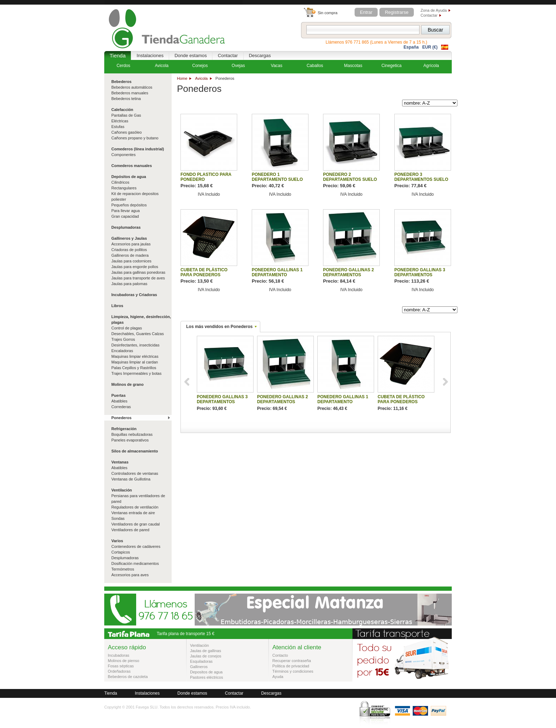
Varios (117, 541)
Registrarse (396, 12)
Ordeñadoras (119, 671)
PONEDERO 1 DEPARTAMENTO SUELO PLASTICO (277, 179)
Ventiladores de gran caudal (135, 524)
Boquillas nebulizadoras (131, 434)
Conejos (200, 65)
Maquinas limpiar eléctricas (135, 356)
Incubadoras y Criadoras (134, 295)
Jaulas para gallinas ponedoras (138, 272)
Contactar (429, 15)
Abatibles (119, 401)
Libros (117, 306)
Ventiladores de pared (130, 530)
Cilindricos (120, 182)
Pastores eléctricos (206, 677)
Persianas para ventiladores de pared (138, 499)
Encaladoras (122, 351)
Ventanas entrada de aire (133, 513)
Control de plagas (126, 328)
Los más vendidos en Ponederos (219, 326)
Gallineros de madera (130, 255)
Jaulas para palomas (129, 284)
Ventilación (121, 490)
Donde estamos (190, 55)
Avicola (201, 78)
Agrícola (431, 65)
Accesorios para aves (130, 575)
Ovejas (238, 65)
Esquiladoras (201, 661)
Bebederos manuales (129, 93)
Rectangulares (124, 188)
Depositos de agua (206, 672)
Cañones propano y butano (135, 138)
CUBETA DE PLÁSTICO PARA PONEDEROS (204, 272)
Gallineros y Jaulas (129, 238)
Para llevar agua (125, 211)
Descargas (260, 55)
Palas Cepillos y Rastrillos (133, 368)
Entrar (366, 12)
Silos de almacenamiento (134, 451)
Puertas (118, 395)
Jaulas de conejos (205, 656)
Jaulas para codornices (131, 261)
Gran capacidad (125, 216)
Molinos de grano (127, 384)
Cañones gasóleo (126, 132)
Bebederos (121, 81)
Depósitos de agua (128, 176)
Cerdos (123, 65)
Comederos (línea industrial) (137, 149)
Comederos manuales (131, 165)
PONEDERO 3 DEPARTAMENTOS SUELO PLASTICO (421, 179)
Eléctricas (119, 121)
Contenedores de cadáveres (135, 546)
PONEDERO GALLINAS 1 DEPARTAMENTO (277, 272)
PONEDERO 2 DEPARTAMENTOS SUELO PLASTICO (350, 179)
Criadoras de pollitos (129, 250)
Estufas (117, 126)
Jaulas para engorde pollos (134, 267)
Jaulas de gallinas (205, 651)
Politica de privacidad (290, 666)
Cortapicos (120, 552)
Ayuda (277, 676)
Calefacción (122, 109)
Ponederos (121, 418)
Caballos (315, 65)
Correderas (121, 407)
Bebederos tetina (126, 98)
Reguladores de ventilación (135, 507)
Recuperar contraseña (291, 660)
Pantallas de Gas (126, 115)
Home (182, 78)
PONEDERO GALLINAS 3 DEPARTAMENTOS (419, 272)
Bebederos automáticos (131, 87)
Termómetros (122, 569)
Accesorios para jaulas (131, 244)
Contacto (280, 655)
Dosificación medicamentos (135, 563)
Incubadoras (118, 655)
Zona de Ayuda (434, 10)
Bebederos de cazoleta (128, 676)
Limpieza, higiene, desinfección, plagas (141, 319)
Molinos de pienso (123, 660)
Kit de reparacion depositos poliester (135, 196)
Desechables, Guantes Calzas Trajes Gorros (137, 336)
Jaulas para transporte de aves (138, 278)
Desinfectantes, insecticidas (135, 345)
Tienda (118, 55)
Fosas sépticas (121, 666)
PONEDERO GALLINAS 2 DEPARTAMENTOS (348, 272)
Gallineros (199, 667)
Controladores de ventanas (134, 473)
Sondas (117, 518)
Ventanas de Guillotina (130, 479)
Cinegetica (392, 65)
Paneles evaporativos (130, 440)
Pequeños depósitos (129, 205)
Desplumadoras (126, 227)
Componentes (123, 154)
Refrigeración (124, 429)
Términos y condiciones (292, 671)
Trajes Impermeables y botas (136, 373)
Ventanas (119, 462)
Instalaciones (150, 55)
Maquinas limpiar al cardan (134, 362)
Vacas (276, 65)
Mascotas (353, 65)
